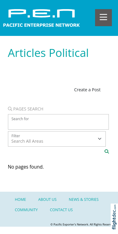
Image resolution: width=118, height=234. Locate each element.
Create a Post (87, 90)
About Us (47, 199)
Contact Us (61, 209)
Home (20, 199)
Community (26, 209)
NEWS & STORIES (83, 199)
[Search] (107, 151)
